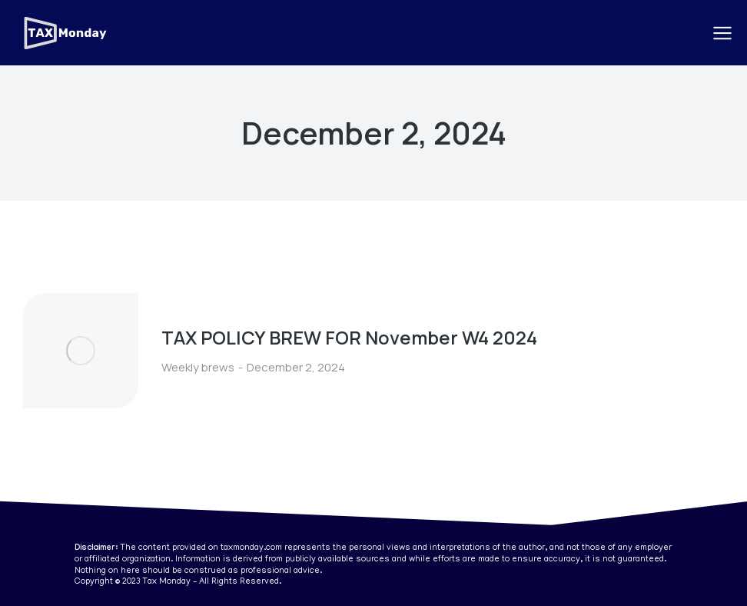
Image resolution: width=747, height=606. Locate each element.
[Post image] (80, 350)
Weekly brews (197, 367)
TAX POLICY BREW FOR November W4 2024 (349, 337)
